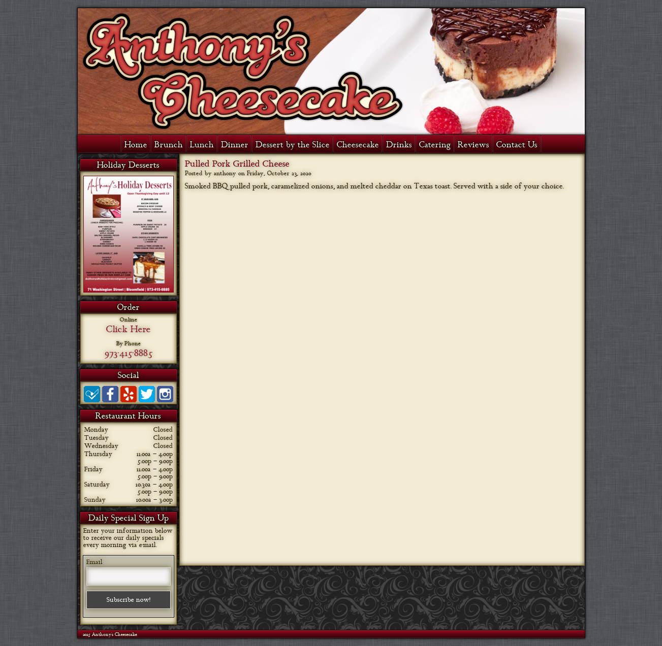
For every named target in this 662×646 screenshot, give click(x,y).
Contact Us (517, 144)
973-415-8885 (128, 353)
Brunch (168, 144)
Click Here (128, 329)
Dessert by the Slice (293, 144)
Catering (435, 144)
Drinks (399, 144)
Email (94, 562)
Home (135, 144)
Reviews (473, 144)
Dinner (234, 144)
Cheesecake (358, 144)
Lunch (202, 144)
